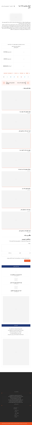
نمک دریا (27, 22)
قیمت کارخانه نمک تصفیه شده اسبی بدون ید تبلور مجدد (15, 334)
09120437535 (5, 52)
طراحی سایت (25, 423)
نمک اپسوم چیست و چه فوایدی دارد (16, 274)
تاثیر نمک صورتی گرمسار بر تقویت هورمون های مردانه (16, 402)
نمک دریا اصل (5, 73)
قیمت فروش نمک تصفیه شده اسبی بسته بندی (16, 401)
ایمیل (20, 252)
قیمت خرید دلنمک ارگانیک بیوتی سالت (15, 333)
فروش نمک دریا (9, 73)
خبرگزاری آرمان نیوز (7, 423)
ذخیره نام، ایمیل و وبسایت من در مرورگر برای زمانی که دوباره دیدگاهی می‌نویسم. (18, 258)
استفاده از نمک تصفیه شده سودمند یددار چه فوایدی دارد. (15, 330)
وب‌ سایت (9, 252)
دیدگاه (29, 243)
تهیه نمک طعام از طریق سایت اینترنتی (16, 282)
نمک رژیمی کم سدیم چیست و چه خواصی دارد (15, 328)
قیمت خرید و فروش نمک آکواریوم (16, 290)
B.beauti (27, 73)
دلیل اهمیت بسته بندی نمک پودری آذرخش (16, 331)
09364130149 (5, 59)
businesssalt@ (5, 66)
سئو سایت (20, 423)
